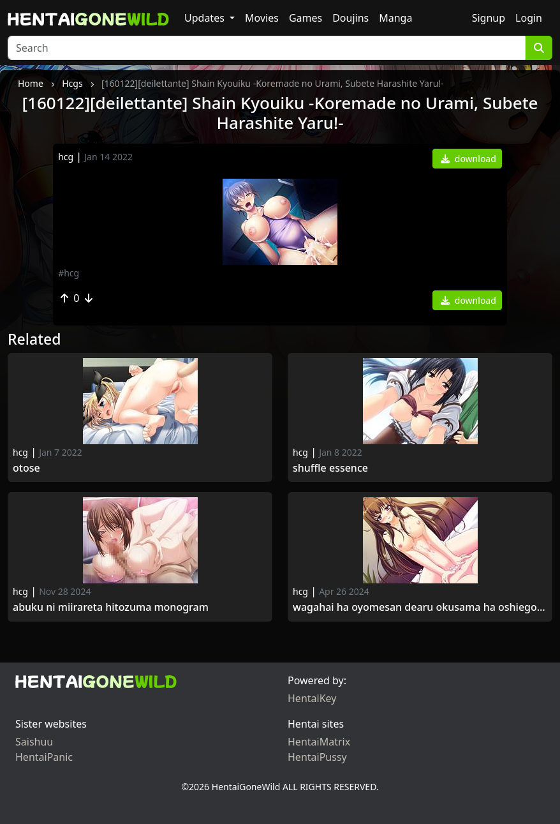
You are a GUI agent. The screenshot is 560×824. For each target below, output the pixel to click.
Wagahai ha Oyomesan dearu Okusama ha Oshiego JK (420, 607)
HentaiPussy (317, 757)
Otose (28, 468)
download (468, 159)
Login (528, 18)
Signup (488, 18)
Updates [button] (205, 18)
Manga (395, 18)
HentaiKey (312, 698)
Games (305, 18)
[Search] (267, 48)
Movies (262, 18)
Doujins (350, 18)
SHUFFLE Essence (330, 468)
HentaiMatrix (319, 742)
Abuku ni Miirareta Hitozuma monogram (111, 607)
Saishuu (34, 742)
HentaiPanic (44, 757)
